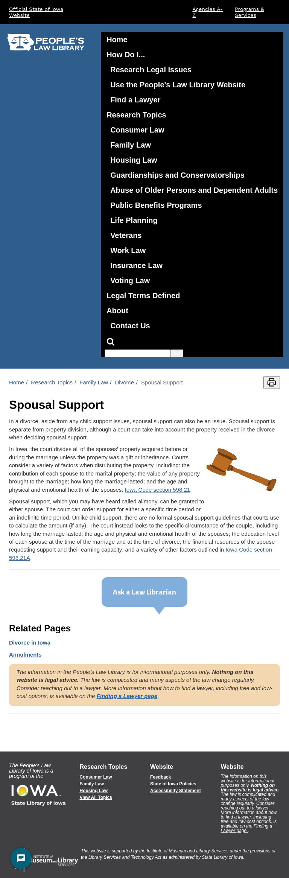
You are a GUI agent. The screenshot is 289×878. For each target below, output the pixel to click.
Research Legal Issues (151, 70)
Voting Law (130, 280)
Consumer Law (137, 130)
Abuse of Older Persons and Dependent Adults (194, 190)
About (117, 310)
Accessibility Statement (175, 790)
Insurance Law (136, 265)
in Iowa (29, 642)
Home (117, 39)
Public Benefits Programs (156, 205)
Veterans (125, 235)
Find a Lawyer (135, 100)
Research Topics (136, 115)
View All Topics (96, 797)
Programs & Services (249, 12)
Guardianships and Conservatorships (177, 175)
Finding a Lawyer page (246, 828)
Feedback (160, 777)
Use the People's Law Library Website (177, 85)
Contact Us (130, 326)
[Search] (192, 341)
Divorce (124, 382)
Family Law (130, 145)
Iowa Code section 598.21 (157, 489)
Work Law (128, 250)
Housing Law (133, 160)
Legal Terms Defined (143, 295)
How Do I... (125, 54)
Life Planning (134, 220)
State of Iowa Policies (173, 784)
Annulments (25, 654)
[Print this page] (271, 382)
